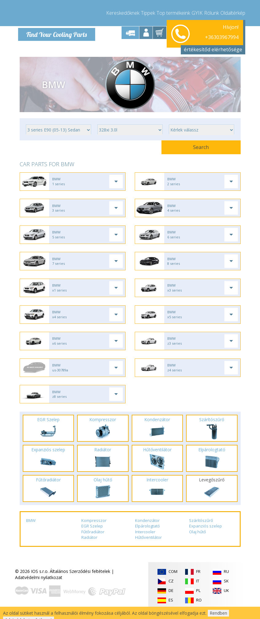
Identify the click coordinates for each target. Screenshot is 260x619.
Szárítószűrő (201, 530)
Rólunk (211, 12)
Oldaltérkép (232, 12)
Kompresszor (94, 530)
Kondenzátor (147, 530)
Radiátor (89, 547)
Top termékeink (173, 12)
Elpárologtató (147, 535)
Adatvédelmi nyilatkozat (38, 587)
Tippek (148, 12)
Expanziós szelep (205, 535)
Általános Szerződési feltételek (80, 581)
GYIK (197, 12)
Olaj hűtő (197, 541)
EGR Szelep (92, 535)
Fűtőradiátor (92, 541)
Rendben (218, 613)
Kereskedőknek (122, 12)
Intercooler (145, 541)
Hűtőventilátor (148, 547)
